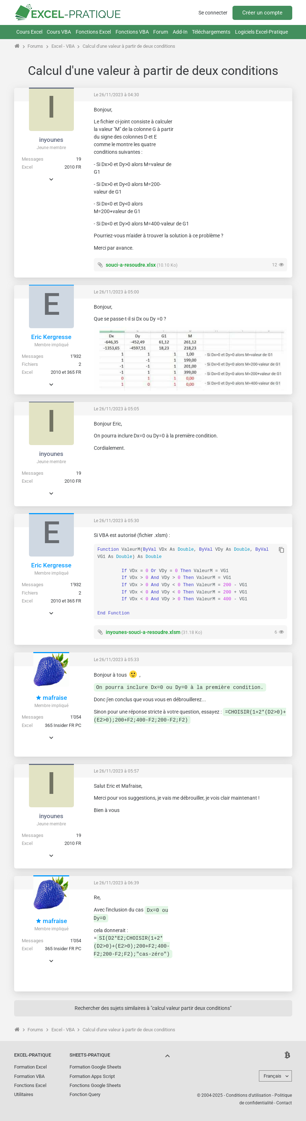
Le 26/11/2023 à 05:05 (116, 408)
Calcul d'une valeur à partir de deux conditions (129, 46)
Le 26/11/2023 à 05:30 (116, 520)
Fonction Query (85, 1094)
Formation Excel (30, 1067)
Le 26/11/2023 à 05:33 (116, 659)
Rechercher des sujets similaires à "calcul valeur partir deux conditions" (153, 1008)
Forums (35, 46)
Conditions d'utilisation (248, 1095)
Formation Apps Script (92, 1076)
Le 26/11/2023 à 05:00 (116, 292)
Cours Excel (29, 32)
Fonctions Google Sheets (95, 1085)
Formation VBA (29, 1076)
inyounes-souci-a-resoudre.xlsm (143, 632)
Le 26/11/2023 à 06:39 (116, 882)
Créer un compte (262, 12)
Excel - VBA (63, 46)
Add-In (180, 32)
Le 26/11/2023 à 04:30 (116, 94)
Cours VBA (59, 32)
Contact (284, 1102)
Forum (160, 32)
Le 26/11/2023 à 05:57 (116, 771)
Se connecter (212, 13)
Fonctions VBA (132, 32)
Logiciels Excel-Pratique (261, 32)
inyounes (51, 139)
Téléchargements (211, 32)
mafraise (51, 697)
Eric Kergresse (51, 336)
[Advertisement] (233, 151)
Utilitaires (23, 1094)
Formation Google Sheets (95, 1067)
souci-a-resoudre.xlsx (131, 265)
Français (272, 1076)
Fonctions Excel (93, 32)
